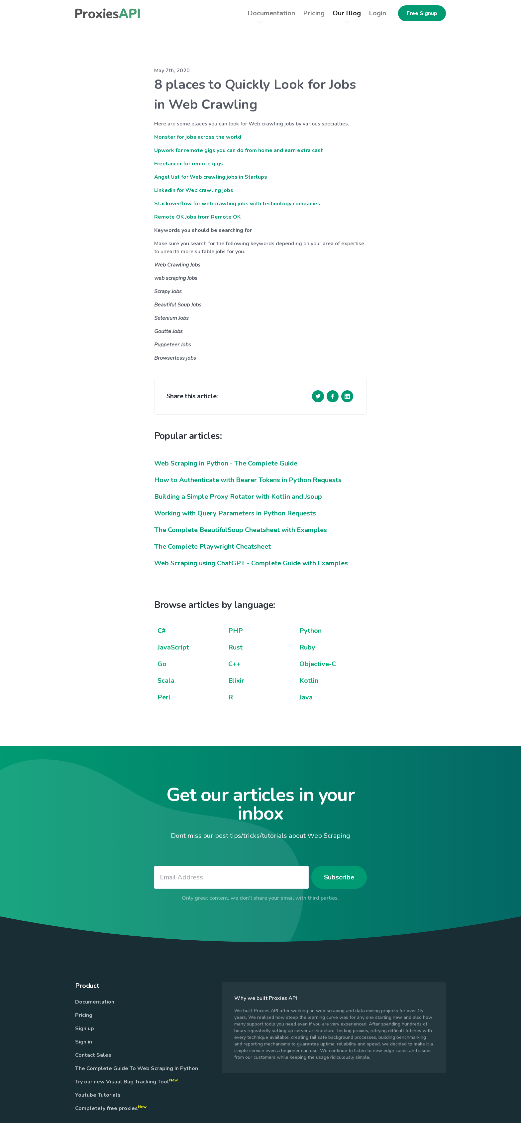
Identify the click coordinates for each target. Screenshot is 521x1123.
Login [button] (377, 13)
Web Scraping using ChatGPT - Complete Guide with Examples (251, 563)
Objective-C (317, 663)
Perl (164, 697)
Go (161, 663)
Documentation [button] (271, 13)
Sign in (83, 1041)
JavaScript (173, 647)
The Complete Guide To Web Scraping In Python (136, 1068)
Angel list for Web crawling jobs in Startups (210, 177)
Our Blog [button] (347, 13)
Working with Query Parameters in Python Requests (235, 513)
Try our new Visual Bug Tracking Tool (126, 1081)
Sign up (84, 1028)
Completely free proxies (111, 1108)
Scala (165, 680)
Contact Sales (93, 1055)
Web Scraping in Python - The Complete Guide (225, 463)
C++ (234, 663)
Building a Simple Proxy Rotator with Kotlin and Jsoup (238, 496)
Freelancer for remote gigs (188, 163)
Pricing (83, 1015)
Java (306, 697)
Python (310, 630)
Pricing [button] (314, 13)
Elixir (236, 680)
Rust (235, 647)
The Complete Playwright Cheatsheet (212, 546)
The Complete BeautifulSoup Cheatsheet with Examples (240, 529)
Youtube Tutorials (98, 1095)
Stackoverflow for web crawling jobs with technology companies (237, 203)
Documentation (94, 1002)
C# (161, 630)
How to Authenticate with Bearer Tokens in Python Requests (248, 479)
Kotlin (308, 680)
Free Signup (422, 13)
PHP (235, 630)
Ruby (307, 647)
